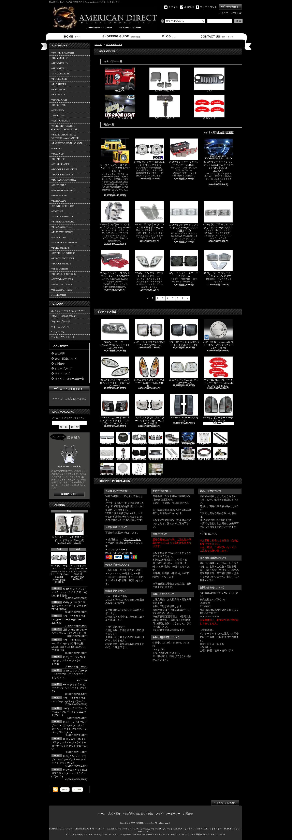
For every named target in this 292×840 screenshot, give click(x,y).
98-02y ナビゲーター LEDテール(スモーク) (218, 408)
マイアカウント (208, 7)
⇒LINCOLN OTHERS (62, 258)
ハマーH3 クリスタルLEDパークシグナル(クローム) (149, 332)
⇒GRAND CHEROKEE (63, 190)
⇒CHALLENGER (60, 164)
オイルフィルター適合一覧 (69, 378)
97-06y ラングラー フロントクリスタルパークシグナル (218, 215)
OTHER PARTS (59, 294)
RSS (65, 789)
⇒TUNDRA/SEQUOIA (63, 206)
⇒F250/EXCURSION (62, 232)
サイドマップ (62, 373)
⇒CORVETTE (58, 105)
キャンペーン (58, 331)
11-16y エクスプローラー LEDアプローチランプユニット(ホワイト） (69, 674)
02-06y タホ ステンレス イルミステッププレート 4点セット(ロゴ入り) (155, 469)
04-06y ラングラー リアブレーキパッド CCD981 (184, 152)
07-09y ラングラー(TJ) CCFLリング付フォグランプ (149, 152)
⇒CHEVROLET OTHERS (64, 242)
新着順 (230, 132)
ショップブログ (169, 36)
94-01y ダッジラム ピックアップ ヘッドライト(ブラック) (69, 688)
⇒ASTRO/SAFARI (60, 120)
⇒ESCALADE (58, 94)
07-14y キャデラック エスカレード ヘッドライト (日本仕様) (69, 527)
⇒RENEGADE (58, 200)
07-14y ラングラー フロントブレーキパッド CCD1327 (115, 263)
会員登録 (189, 7)
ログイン (173, 7)
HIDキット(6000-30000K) (64, 316)
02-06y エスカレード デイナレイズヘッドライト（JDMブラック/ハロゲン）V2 (115, 409)
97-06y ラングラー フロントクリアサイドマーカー (149, 215)
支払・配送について (121, 36)
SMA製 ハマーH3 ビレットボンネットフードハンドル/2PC (172, 453)
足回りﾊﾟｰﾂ (209, 107)
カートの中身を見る (69, 389)
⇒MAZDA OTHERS (61, 284)
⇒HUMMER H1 (59, 68)
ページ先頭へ (225, 803)
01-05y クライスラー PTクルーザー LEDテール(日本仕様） (149, 372)
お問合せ (217, 36)
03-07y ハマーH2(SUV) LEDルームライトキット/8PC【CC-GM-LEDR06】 (188, 438)
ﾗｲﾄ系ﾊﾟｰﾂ (120, 80)
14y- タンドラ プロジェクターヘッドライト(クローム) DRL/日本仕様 (149, 409)
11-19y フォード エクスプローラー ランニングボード (220, 438)
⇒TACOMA (57, 211)
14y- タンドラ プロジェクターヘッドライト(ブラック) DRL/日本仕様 (78, 563)
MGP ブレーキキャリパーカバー (68, 310)
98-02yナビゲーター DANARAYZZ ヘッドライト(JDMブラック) (115, 334)
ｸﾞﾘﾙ (209, 80)
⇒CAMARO (57, 110)
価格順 (220, 132)
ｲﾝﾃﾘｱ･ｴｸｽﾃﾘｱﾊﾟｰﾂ (164, 80)
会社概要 (60, 353)
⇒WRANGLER (59, 195)
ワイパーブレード (60, 321)
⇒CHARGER (58, 159)
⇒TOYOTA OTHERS (62, 279)
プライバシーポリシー (168, 813)
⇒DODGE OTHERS (61, 263)
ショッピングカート (230, 7)
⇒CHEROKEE (58, 185)
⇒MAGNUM (57, 153)
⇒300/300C (57, 148)
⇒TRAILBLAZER (60, 73)
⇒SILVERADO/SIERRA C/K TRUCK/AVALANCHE (65, 136)
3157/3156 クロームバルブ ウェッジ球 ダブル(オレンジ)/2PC (220, 453)
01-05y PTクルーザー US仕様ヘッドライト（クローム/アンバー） (115, 372)
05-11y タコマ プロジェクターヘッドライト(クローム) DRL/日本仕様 (69, 592)
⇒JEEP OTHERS (59, 268)
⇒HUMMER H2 (59, 58)
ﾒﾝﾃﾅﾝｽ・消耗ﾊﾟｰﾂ (164, 107)
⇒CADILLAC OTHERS (63, 253)
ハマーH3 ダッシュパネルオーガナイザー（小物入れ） (107, 469)
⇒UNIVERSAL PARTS (63, 52)
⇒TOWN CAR (58, 237)
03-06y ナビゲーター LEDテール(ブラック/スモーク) (139, 453)
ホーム (73, 36)
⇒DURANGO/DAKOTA (63, 179)
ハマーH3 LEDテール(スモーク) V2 (184, 408)
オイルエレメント (60, 326)
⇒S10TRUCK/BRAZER (63, 221)
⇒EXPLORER (58, 89)
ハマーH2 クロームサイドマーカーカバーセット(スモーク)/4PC (172, 438)
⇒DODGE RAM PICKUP (64, 169)
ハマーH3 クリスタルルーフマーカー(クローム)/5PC (204, 438)
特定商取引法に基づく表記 (138, 813)
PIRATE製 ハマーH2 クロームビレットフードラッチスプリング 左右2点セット (139, 469)
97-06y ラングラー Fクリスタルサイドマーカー (149, 263)
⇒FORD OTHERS (60, 247)
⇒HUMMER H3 (59, 63)
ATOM (77, 789)
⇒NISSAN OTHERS (61, 289)
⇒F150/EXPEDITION (62, 227)
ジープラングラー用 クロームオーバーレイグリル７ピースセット (115, 155)
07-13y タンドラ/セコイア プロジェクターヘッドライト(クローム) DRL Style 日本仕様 (59, 565)
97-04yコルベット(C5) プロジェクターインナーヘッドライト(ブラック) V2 (69, 759)
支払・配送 (114, 813)
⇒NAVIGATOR (59, 99)
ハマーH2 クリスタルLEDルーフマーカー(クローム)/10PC (69, 619)
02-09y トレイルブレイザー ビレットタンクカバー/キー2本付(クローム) (123, 469)
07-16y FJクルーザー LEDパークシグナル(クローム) (107, 438)
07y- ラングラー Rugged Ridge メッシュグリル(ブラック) (107, 453)
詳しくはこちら (132, 539)
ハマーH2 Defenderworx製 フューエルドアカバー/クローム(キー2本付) (218, 334)
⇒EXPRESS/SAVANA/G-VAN (66, 143)
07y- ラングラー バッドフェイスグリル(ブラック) (155, 453)
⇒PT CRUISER (59, 78)
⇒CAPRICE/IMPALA (62, 216)
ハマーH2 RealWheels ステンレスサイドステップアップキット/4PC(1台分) (188, 453)
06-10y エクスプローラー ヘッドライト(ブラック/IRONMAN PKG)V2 (155, 438)
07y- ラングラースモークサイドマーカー (184, 263)
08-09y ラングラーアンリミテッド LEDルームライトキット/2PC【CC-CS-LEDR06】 (218, 155)
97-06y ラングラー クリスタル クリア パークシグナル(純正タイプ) (184, 216)
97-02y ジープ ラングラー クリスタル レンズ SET (218, 263)
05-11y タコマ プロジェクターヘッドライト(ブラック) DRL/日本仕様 (69, 606)
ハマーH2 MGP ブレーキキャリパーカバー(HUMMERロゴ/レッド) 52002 (218, 372)
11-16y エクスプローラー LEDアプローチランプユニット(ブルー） (69, 712)
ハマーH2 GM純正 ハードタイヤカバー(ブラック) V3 (123, 438)
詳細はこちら (182, 503)
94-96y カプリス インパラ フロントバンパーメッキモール (204, 453)
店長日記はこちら (69, 494)
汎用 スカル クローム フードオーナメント (123, 453)
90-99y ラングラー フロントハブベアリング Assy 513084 (115, 215)
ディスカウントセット (63, 337)
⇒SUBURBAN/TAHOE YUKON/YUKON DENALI (65, 128)
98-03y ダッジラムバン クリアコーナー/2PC (184, 370)
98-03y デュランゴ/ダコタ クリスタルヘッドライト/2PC (68, 660)
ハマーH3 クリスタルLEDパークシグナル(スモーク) (184, 332)
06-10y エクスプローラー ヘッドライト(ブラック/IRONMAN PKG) (139, 438)
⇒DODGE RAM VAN (62, 174)
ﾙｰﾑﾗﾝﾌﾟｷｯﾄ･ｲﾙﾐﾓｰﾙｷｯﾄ (120, 107)
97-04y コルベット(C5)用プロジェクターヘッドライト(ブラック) (69, 773)
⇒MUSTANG (58, 115)
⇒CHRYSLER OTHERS (63, 274)
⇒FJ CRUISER (58, 84)
